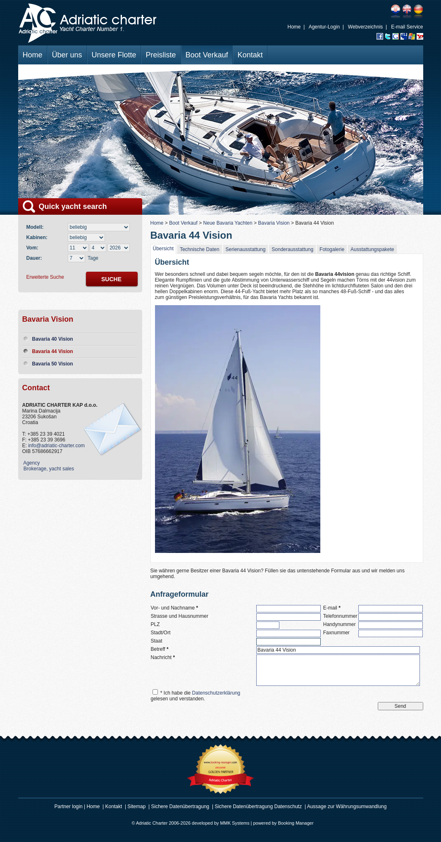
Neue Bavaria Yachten (228, 223)
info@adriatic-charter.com (56, 445)
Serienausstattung (246, 249)
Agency (31, 463)
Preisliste (161, 55)
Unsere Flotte (114, 55)
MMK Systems (235, 823)
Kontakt (250, 55)
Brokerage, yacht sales (48, 469)
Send (400, 706)
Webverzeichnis (365, 27)
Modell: (36, 227)
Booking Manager (295, 823)
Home (294, 27)
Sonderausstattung (292, 249)
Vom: (32, 248)
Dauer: (34, 258)
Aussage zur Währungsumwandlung (347, 806)
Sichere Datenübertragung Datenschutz (259, 806)
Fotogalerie (331, 249)
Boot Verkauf (207, 55)
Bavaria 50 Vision (52, 364)
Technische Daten (199, 249)
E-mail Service (407, 27)
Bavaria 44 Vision (52, 351)
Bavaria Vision (274, 223)
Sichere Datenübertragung (180, 806)
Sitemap (136, 806)
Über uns (67, 55)
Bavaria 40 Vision (52, 339)
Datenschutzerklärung (216, 693)
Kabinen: (38, 237)
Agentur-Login (324, 27)
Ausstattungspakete (372, 249)
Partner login (69, 806)
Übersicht (163, 248)
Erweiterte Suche (45, 277)
